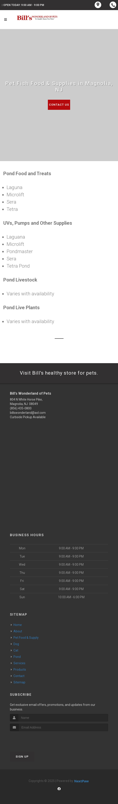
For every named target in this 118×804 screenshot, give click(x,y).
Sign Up (22, 756)
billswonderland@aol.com (28, 412)
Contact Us (59, 104)
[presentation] (33, 739)
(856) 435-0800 (21, 408)
